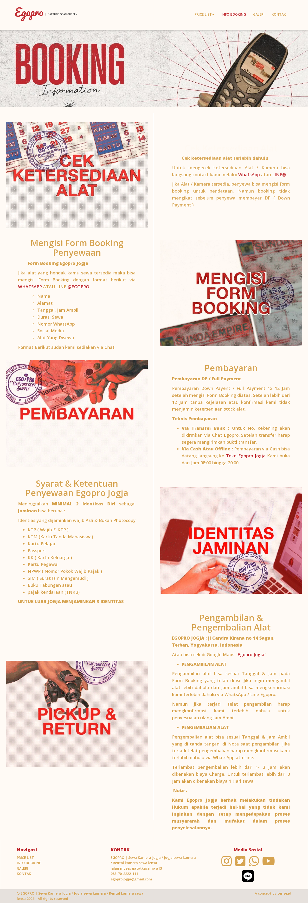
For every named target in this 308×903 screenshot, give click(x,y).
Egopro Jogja (250, 654)
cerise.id (284, 893)
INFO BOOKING (233, 14)
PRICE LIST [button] (204, 14)
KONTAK (279, 14)
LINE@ (279, 176)
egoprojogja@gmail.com (131, 879)
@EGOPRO (78, 287)
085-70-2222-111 (124, 873)
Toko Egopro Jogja (245, 456)
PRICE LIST (25, 857)
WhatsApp (249, 176)
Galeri (258, 14)
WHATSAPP (30, 287)
